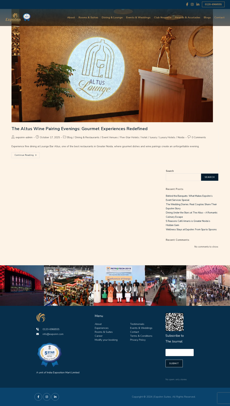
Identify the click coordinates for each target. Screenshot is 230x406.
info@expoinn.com (49, 334)
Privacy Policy (138, 340)
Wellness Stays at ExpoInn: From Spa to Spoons (191, 229)
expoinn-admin (24, 137)
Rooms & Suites (88, 17)
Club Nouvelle (162, 17)
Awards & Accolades (187, 17)
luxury (153, 137)
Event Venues (110, 137)
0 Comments (199, 137)
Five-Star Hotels (129, 137)
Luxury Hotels (167, 137)
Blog (69, 137)
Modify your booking (106, 340)
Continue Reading (27, 154)
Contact (219, 17)
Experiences (102, 328)
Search (170, 171)
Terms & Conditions (141, 336)
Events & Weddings (138, 17)
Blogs (207, 17)
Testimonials (137, 324)
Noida (181, 137)
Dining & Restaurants (87, 137)
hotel (144, 137)
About (71, 17)
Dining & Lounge (112, 17)
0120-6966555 (213, 4)
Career (99, 336)
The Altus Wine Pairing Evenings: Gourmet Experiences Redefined (80, 129)
